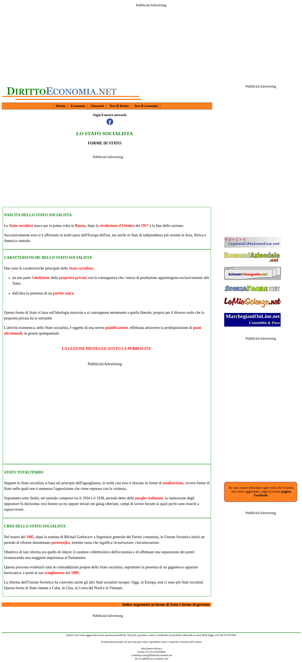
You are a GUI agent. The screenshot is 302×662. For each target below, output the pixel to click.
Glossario (97, 106)
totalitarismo (173, 483)
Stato (16, 283)
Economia (78, 106)
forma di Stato (26, 312)
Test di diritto (119, 106)
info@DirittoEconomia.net (157, 655)
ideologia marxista (69, 312)
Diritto (60, 106)
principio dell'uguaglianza (80, 483)
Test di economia (146, 106)
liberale (145, 312)
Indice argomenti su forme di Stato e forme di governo (166, 604)
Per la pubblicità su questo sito (151, 658)
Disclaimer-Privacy (151, 648)
